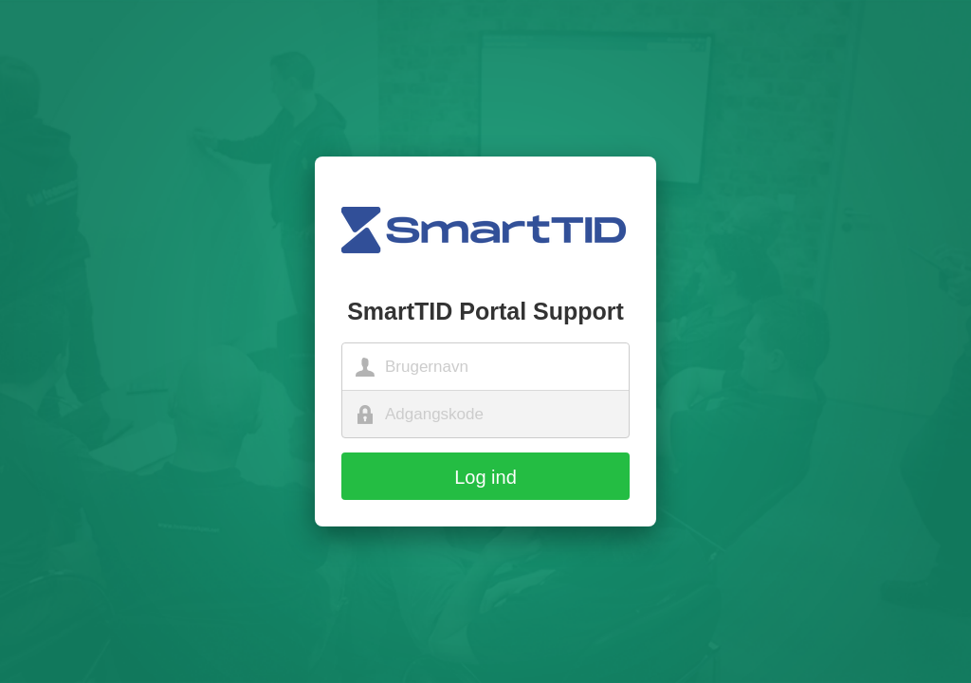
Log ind (485, 477)
